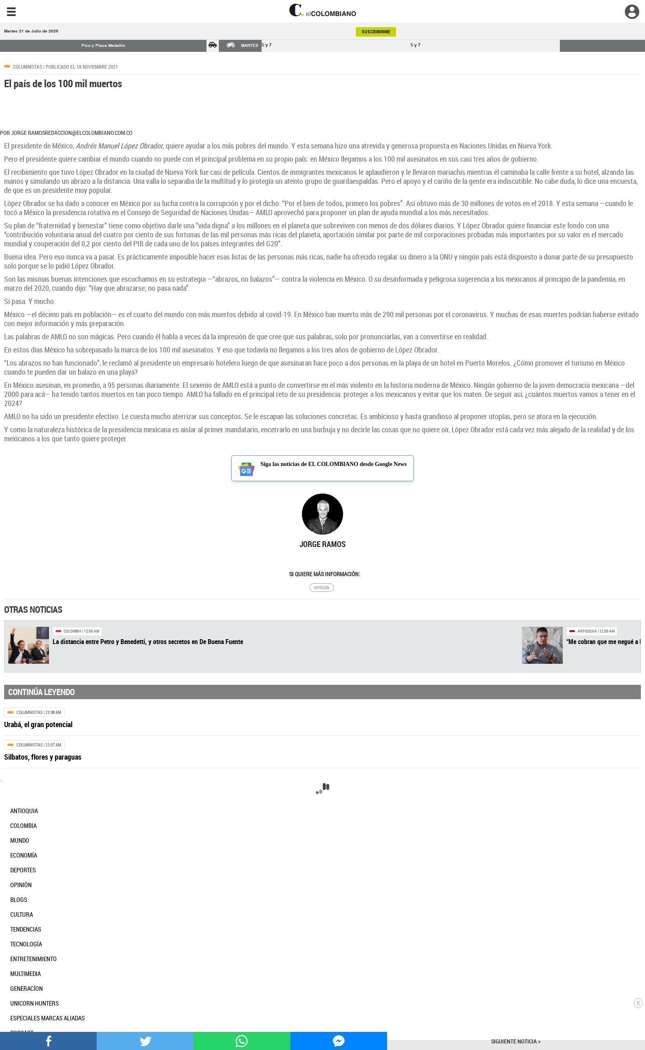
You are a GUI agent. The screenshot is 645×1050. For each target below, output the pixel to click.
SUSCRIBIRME (376, 32)
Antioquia (587, 631)
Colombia (72, 631)
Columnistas (27, 66)
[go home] (322, 10)
